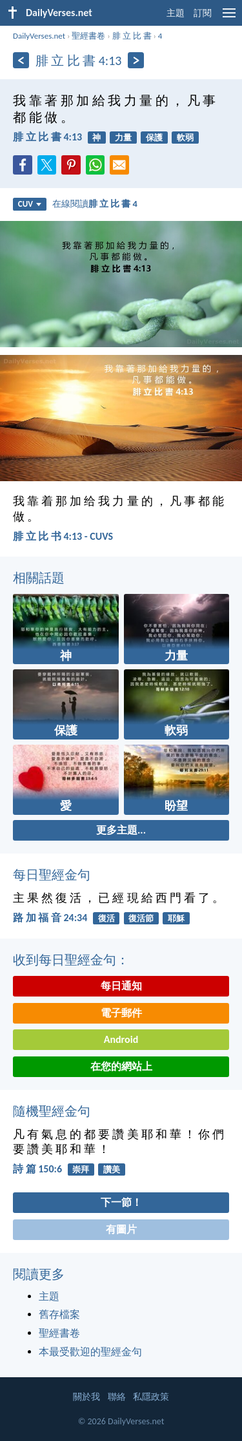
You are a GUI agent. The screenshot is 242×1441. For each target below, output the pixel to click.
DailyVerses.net (39, 36)
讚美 (111, 1169)
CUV (29, 204)
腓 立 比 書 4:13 (47, 137)
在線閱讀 (94, 203)
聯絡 (117, 1396)
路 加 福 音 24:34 (50, 917)
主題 (175, 13)
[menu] (229, 17)
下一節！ (121, 1202)
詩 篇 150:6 (37, 1169)
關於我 (86, 1396)
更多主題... (121, 830)
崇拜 (80, 1169)
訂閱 (203, 13)
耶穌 (176, 918)
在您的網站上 (121, 1066)
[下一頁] (136, 60)
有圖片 (121, 1229)
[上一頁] (21, 60)
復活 (106, 918)
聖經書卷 (88, 36)
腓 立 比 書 (132, 36)
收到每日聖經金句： (71, 960)
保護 (154, 137)
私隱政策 (151, 1396)
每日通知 (121, 986)
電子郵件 (121, 1013)
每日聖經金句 (51, 875)
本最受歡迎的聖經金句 (90, 1352)
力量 (123, 137)
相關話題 (39, 578)
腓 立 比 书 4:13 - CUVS (63, 536)
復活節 (141, 918)
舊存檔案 (59, 1314)
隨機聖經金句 (51, 1111)
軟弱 (185, 137)
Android (121, 1039)
